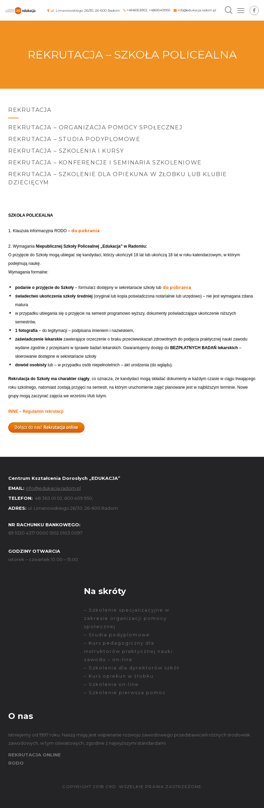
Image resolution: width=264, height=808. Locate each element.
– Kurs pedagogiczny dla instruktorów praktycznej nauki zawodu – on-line (128, 651)
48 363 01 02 (48, 498)
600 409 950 (78, 498)
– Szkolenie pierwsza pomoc (125, 692)
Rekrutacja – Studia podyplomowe (74, 139)
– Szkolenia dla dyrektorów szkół (131, 667)
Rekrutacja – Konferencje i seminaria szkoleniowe (105, 162)
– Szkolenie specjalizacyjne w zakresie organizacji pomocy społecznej (126, 618)
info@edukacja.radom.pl (196, 10)
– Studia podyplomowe (117, 634)
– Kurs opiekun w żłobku (119, 676)
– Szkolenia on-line (111, 684)
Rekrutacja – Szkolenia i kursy (66, 151)
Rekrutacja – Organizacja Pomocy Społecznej (95, 127)
